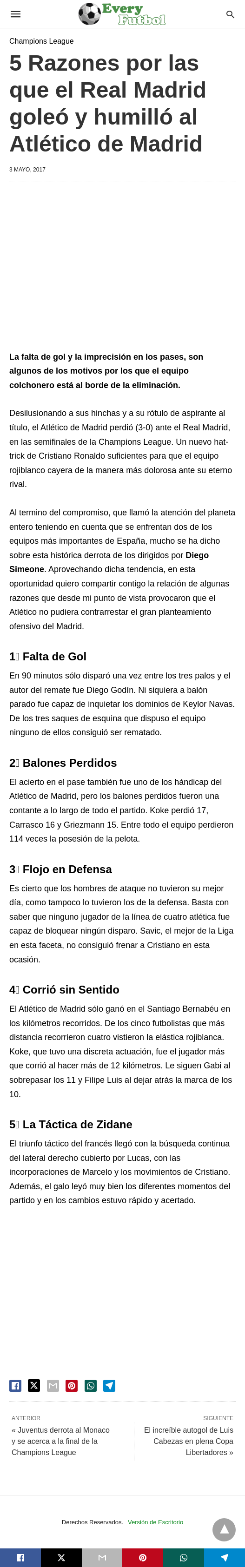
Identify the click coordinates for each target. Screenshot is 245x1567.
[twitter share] (34, 1385)
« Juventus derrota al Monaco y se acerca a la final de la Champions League (61, 1441)
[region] (122, 268)
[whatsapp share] (91, 1386)
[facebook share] (15, 1386)
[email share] (53, 1386)
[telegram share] (109, 1386)
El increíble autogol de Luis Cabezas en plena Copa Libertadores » (188, 1441)
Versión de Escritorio (155, 1522)
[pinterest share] (72, 1386)
